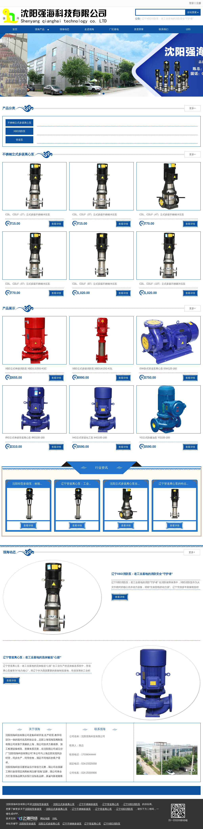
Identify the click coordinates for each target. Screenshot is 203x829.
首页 (14, 29)
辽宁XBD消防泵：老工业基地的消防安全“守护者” (167, 18)
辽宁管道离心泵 (110, 804)
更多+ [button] (192, 108)
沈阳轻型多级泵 (40, 804)
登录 (191, 3)
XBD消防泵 (19, 131)
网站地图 (45, 818)
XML (54, 818)
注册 (198, 3)
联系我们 (163, 29)
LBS (188, 29)
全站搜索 (192, 12)
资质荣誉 (139, 29)
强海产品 (39, 29)
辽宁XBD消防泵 (131, 804)
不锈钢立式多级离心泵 (19, 122)
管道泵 (19, 139)
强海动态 (64, 29)
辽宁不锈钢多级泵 (88, 804)
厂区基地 (114, 29)
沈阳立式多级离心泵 (64, 804)
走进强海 (89, 29)
